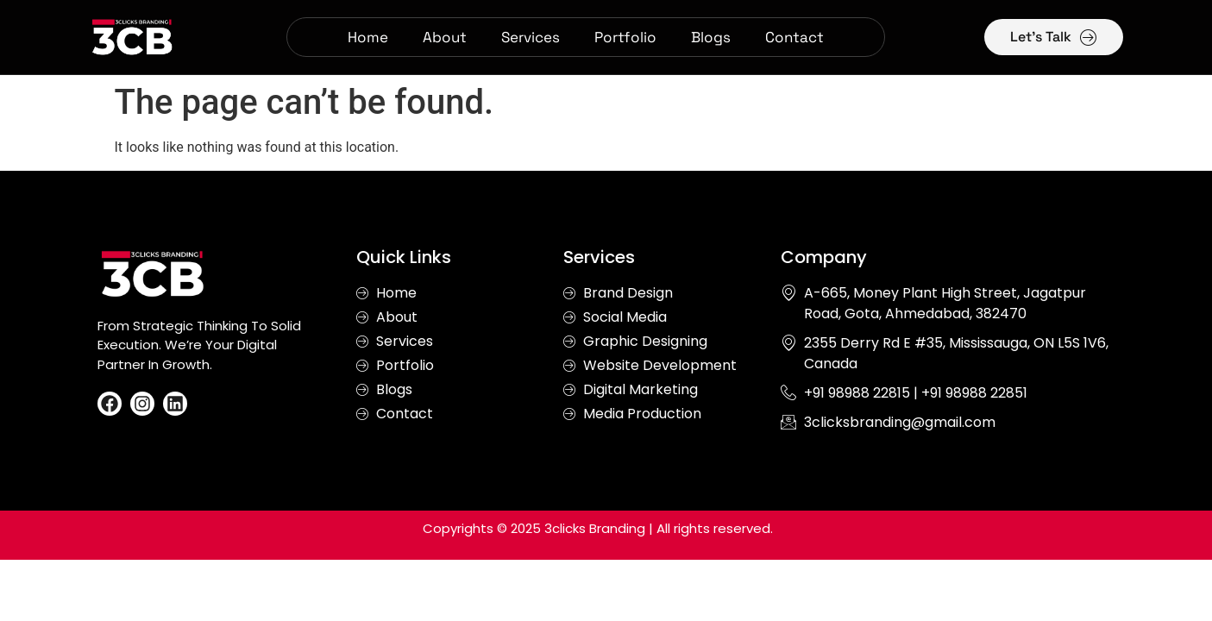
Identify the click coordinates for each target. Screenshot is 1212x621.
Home (368, 37)
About (445, 37)
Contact (794, 37)
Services (530, 37)
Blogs (711, 37)
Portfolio (625, 37)
